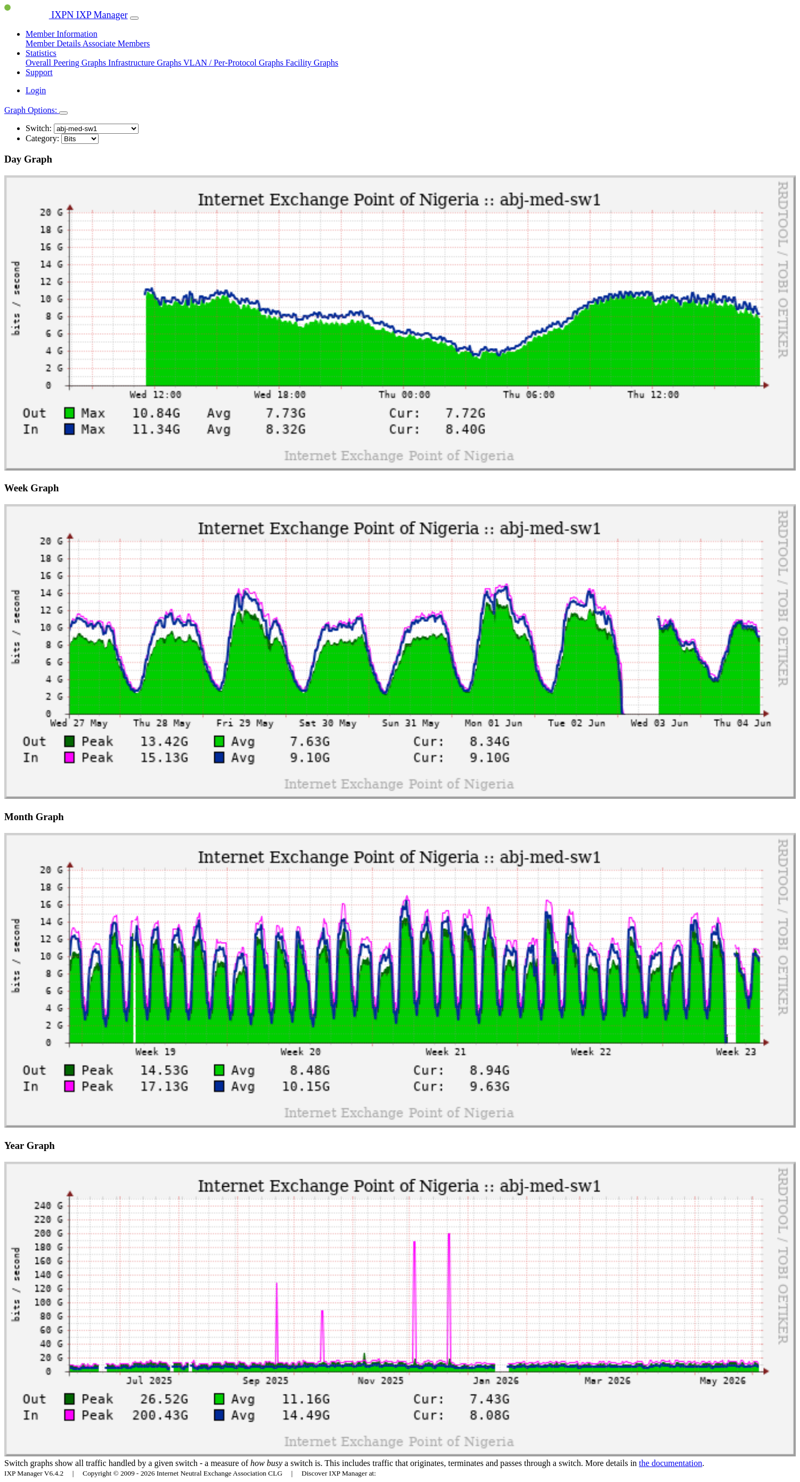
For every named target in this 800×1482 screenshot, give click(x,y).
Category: (42, 138)
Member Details (54, 43)
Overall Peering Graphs (67, 62)
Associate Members (116, 43)
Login (36, 90)
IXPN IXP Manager (66, 15)
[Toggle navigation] (134, 18)
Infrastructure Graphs (145, 62)
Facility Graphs (312, 62)
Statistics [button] (41, 53)
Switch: (39, 128)
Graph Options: (31, 110)
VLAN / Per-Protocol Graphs (234, 62)
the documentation (670, 1463)
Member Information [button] (62, 33)
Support (39, 72)
